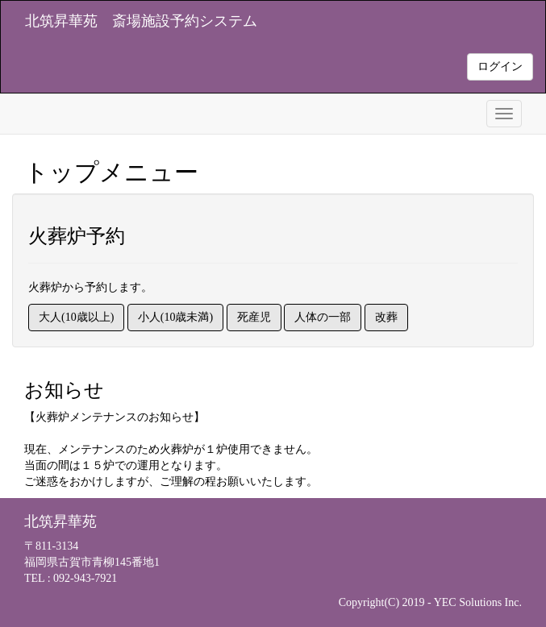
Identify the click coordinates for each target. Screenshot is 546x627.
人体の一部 (322, 317)
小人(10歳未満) (175, 317)
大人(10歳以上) (76, 317)
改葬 (386, 317)
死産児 (254, 317)
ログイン (500, 66)
